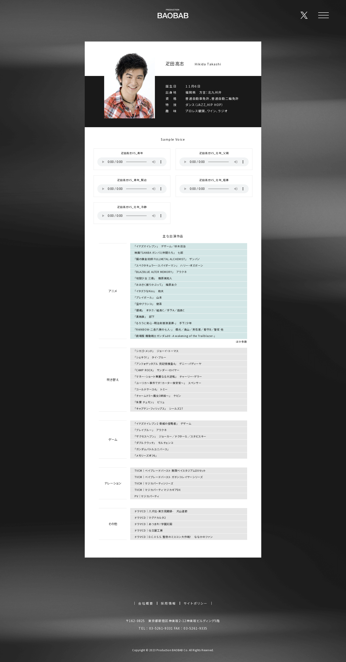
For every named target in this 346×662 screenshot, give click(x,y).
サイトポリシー (196, 603)
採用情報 (168, 603)
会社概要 (145, 603)
